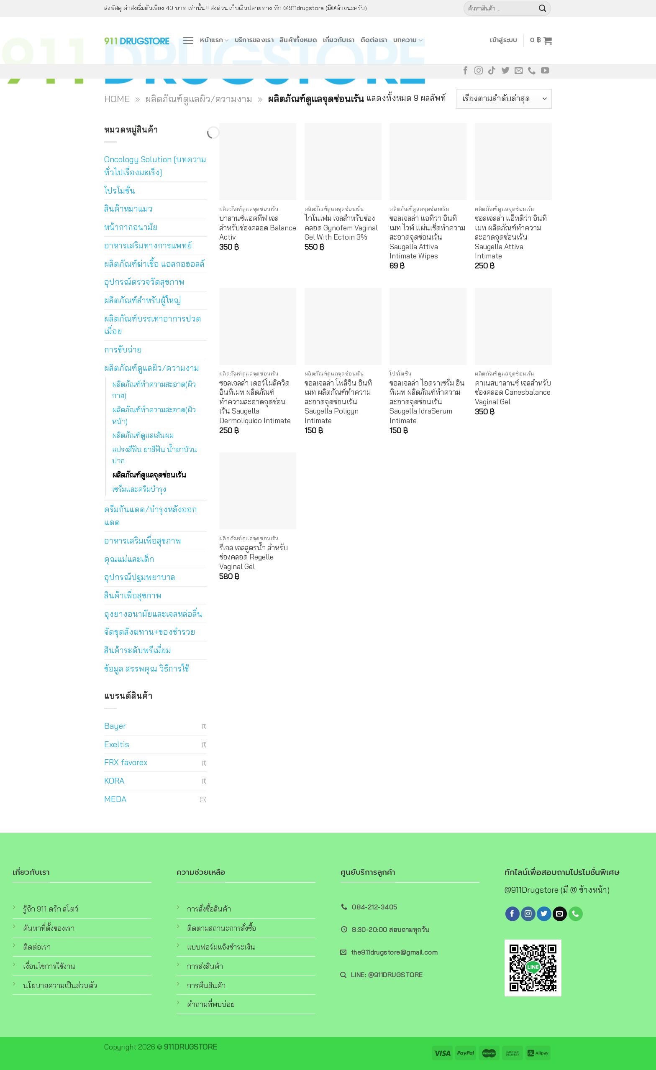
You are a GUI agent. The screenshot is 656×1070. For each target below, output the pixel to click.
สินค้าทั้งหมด (298, 40)
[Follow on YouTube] (545, 71)
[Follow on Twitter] (505, 71)
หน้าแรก (214, 40)
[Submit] (542, 8)
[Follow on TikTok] (492, 71)
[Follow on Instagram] (478, 71)
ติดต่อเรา (374, 40)
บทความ (408, 40)
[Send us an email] (519, 71)
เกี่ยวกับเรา (339, 40)
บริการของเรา (254, 40)
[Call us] (532, 71)
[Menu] (188, 40)
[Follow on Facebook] (465, 71)
